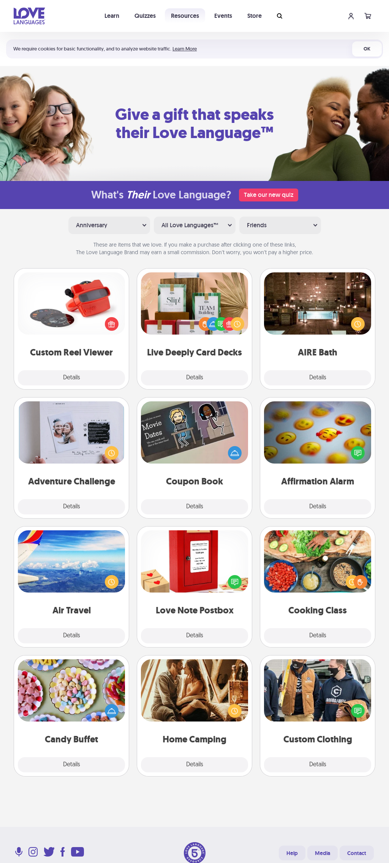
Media (322, 853)
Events (223, 16)
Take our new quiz (268, 195)
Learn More (184, 49)
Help (292, 853)
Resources (185, 16)
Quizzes (145, 16)
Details (71, 378)
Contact (356, 853)
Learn (111, 16)
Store (254, 16)
